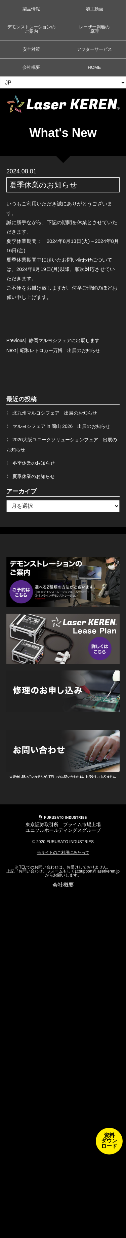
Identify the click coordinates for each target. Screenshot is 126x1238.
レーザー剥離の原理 (94, 29)
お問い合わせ (30, 871)
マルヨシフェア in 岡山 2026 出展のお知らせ (61, 426)
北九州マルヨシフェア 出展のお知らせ (54, 413)
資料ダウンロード (109, 1140)
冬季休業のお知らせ (33, 463)
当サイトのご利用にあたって (63, 852)
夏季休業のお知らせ (33, 476)
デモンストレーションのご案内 (31, 29)
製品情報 (31, 8)
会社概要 (31, 67)
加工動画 (94, 8)
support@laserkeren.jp (99, 871)
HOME (94, 67)
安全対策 (31, 49)
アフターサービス (94, 49)
